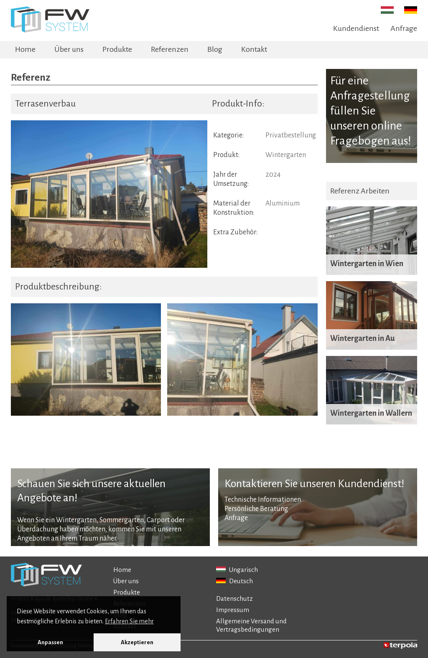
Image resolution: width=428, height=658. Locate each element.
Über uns (69, 49)
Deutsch (234, 580)
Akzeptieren (137, 642)
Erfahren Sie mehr (129, 621)
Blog (214, 49)
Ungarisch (237, 569)
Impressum (232, 609)
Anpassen (50, 642)
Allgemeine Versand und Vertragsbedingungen (251, 625)
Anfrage (403, 28)
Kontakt (254, 49)
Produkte (117, 49)
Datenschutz (234, 598)
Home (25, 49)
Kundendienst (356, 28)
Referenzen (170, 49)
